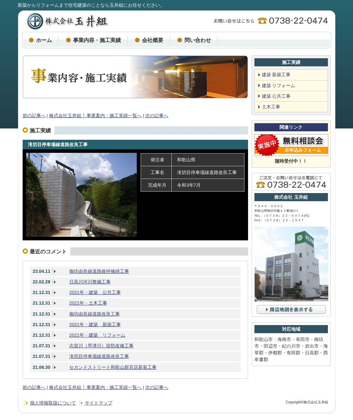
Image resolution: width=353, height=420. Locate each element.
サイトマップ (98, 403)
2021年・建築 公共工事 (94, 292)
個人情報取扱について (53, 403)
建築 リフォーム (278, 85)
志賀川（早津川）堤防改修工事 (101, 345)
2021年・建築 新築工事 (94, 324)
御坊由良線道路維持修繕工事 (99, 271)
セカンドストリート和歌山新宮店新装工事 (113, 367)
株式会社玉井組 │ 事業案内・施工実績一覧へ (95, 115)
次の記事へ (156, 115)
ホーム (44, 40)
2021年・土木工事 (88, 303)
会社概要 (152, 40)
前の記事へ (34, 115)
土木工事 (271, 106)
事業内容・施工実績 (97, 40)
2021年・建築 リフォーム (97, 335)
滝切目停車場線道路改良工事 (58, 144)
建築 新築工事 (276, 74)
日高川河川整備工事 (90, 281)
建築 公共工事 (276, 96)
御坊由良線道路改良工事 (94, 314)
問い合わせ (197, 40)
